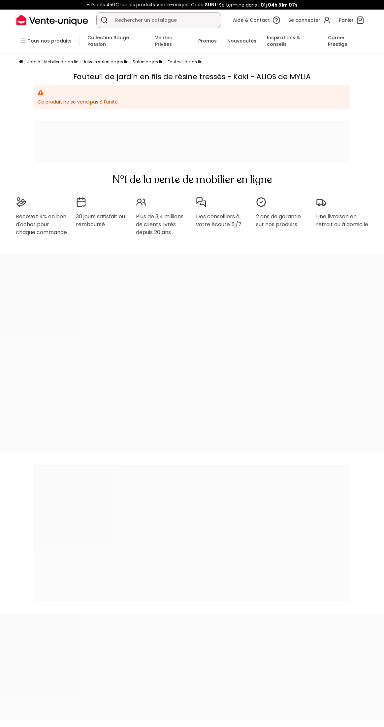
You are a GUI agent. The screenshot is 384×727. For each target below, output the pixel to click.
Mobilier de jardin (61, 62)
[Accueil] (21, 62)
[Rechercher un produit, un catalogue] (104, 20)
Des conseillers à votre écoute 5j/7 (218, 220)
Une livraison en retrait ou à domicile (342, 220)
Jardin (33, 62)
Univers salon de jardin (105, 62)
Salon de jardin (148, 62)
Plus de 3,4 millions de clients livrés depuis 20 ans (159, 224)
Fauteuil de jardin (185, 62)
